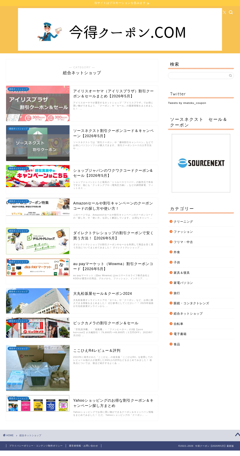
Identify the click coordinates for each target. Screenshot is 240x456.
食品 (177, 344)
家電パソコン (183, 283)
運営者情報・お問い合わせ (83, 446)
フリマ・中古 (183, 242)
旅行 (177, 293)
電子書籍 (180, 334)
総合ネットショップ (188, 314)
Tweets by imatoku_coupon (187, 103)
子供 (177, 263)
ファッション (183, 232)
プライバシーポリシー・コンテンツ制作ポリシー (36, 446)
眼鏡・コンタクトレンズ (191, 303)
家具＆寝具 (182, 273)
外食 (177, 252)
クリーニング (183, 222)
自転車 (178, 324)
